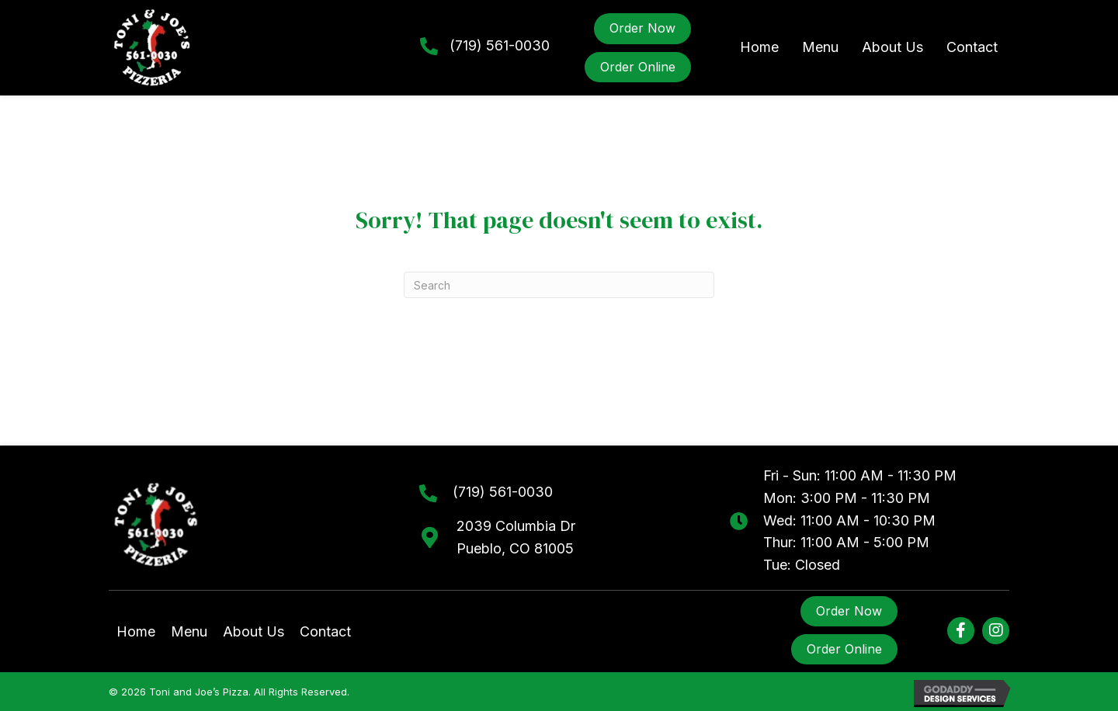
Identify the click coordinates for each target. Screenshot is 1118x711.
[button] (960, 630)
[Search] (559, 285)
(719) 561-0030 (500, 45)
